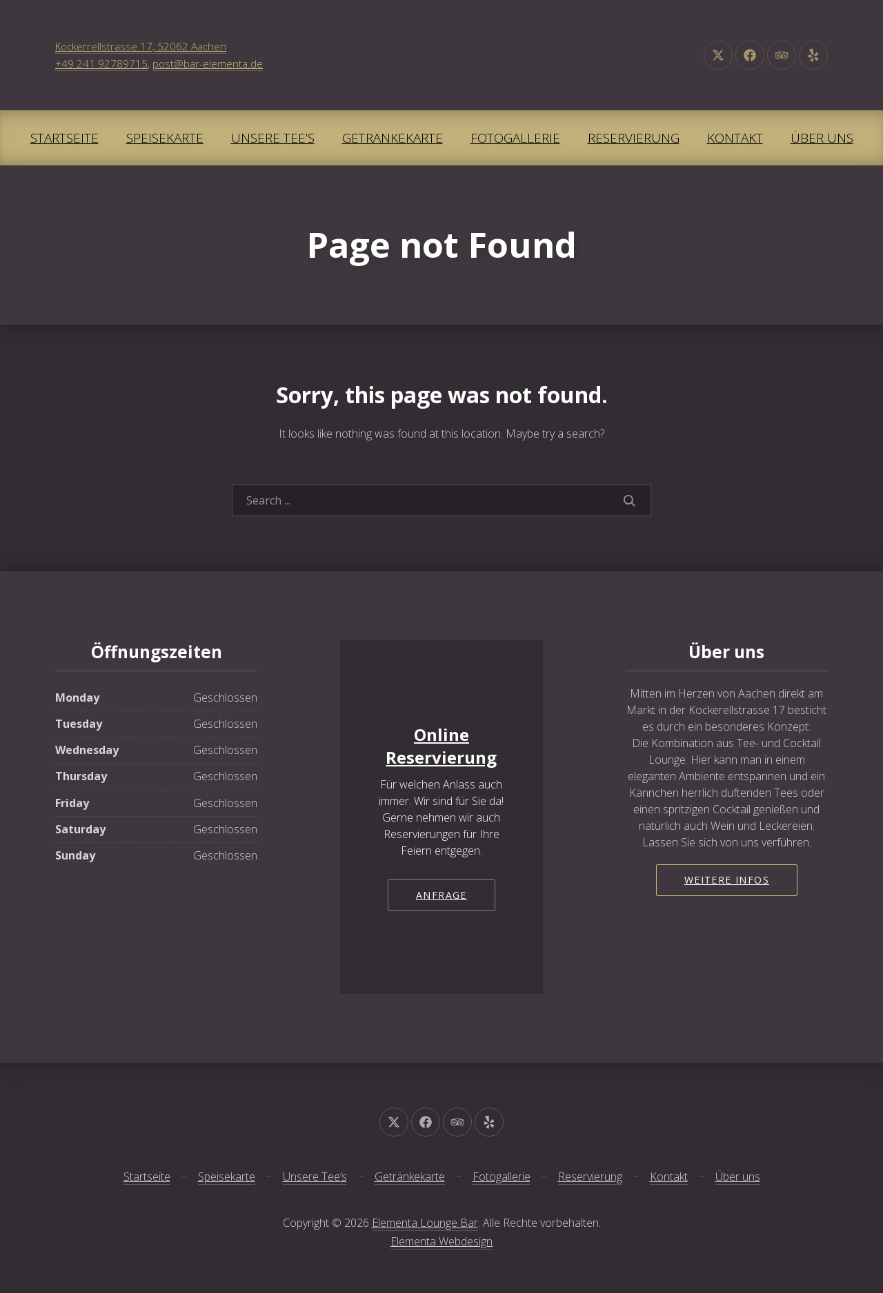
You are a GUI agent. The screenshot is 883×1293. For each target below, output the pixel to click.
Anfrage (441, 895)
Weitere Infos (726, 879)
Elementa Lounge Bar (425, 1222)
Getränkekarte (392, 138)
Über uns (822, 138)
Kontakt (735, 138)
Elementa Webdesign (441, 1241)
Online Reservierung (441, 746)
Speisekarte (165, 138)
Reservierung (633, 138)
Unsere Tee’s (273, 138)
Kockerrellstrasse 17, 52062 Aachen (140, 46)
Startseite (64, 138)
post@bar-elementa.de (207, 63)
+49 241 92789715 (101, 63)
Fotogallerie (515, 138)
